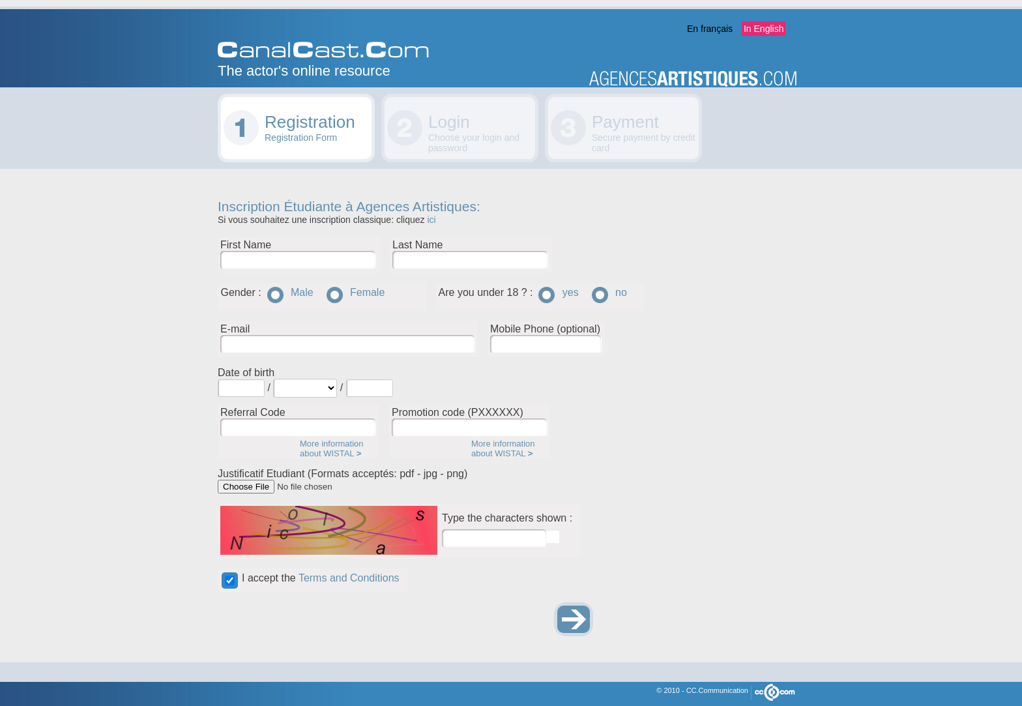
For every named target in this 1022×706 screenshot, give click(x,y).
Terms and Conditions (349, 577)
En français (710, 28)
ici (431, 219)
